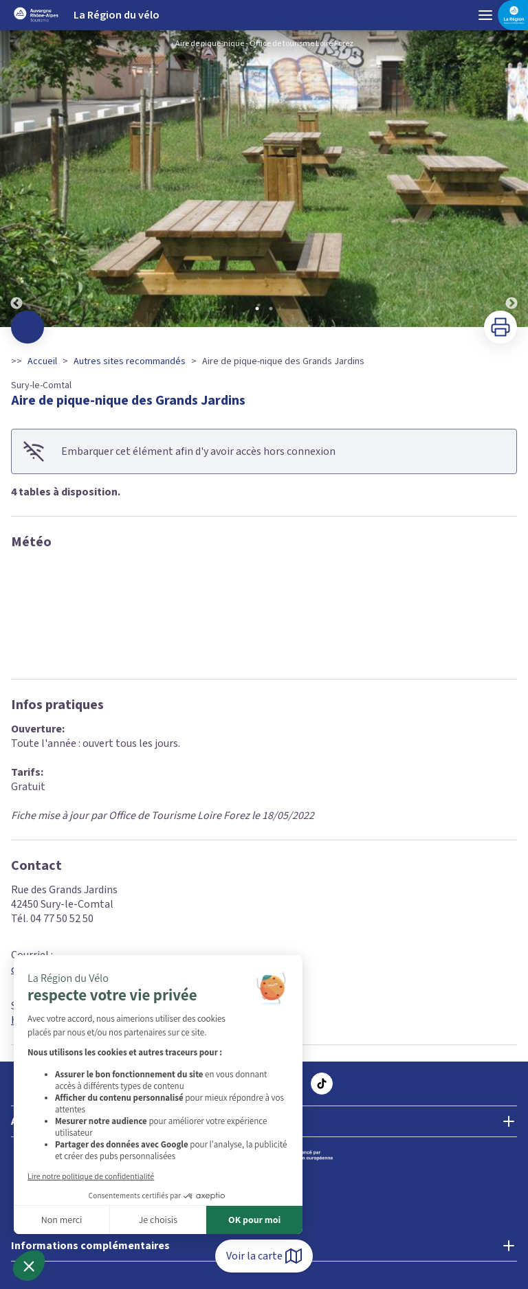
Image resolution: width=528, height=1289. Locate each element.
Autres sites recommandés (130, 361)
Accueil (42, 361)
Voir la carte (264, 1256)
